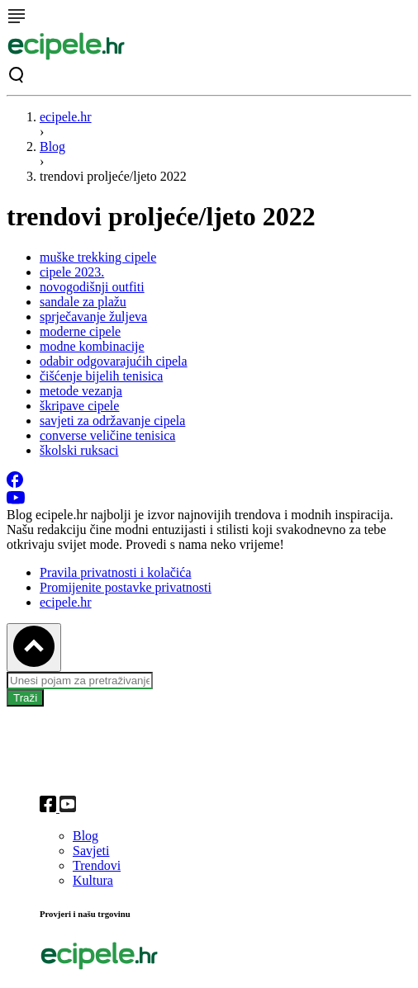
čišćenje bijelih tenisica (101, 376)
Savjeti (91, 851)
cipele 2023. (72, 272)
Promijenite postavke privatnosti (125, 587)
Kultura (93, 880)
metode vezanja (81, 391)
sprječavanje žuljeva (93, 317)
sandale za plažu (83, 302)
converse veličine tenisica (107, 435)
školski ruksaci (79, 450)
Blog (52, 146)
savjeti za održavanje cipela (112, 421)
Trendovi (97, 865)
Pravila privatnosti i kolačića (116, 572)
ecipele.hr (66, 117)
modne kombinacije (92, 346)
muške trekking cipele (98, 257)
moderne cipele (80, 331)
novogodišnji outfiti (92, 287)
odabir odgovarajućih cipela (114, 361)
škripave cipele (79, 406)
